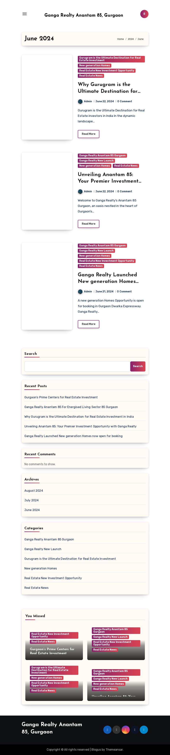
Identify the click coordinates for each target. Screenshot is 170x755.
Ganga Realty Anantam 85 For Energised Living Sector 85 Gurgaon (71, 407)
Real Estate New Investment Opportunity (106, 70)
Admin (85, 101)
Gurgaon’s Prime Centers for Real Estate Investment (61, 397)
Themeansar (114, 749)
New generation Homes (94, 65)
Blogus (96, 749)
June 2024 (32, 510)
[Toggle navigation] (25, 14)
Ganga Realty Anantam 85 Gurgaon (102, 155)
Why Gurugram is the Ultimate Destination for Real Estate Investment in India (79, 416)
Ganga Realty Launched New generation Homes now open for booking (107, 281)
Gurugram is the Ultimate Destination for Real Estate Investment (110, 59)
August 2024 (33, 490)
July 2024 (31, 500)
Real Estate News (91, 75)
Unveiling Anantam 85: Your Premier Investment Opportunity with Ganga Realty (80, 426)
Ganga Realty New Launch (96, 160)
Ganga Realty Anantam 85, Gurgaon (83, 15)
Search (30, 354)
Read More (88, 134)
